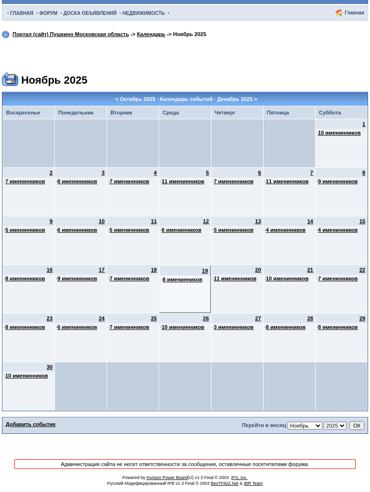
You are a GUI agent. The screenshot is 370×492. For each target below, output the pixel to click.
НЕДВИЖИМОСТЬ (143, 13)
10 (102, 221)
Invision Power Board (166, 477)
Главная (354, 12)
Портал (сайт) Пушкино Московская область (71, 34)
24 (102, 318)
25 (154, 318)
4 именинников (286, 230)
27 (258, 318)
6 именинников (77, 230)
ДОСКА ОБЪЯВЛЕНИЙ (90, 13)
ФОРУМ (48, 13)
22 (362, 270)
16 (50, 270)
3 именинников (234, 327)
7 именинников (25, 181)
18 (154, 270)
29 (362, 318)
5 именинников (25, 230)
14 (310, 221)
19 (205, 271)
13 (258, 221)
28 (310, 318)
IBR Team (253, 483)
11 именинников (182, 181)
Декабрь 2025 (235, 99)
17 (102, 270)
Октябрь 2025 (138, 99)
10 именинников (339, 133)
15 (362, 221)
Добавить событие (31, 424)
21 (310, 270)
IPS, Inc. (239, 477)
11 (154, 221)
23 (50, 318)
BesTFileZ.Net (225, 483)
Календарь (151, 34)
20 (258, 270)
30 (50, 367)
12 (206, 221)
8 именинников (77, 181)
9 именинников (338, 181)
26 (206, 318)
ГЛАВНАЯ (22, 13)
